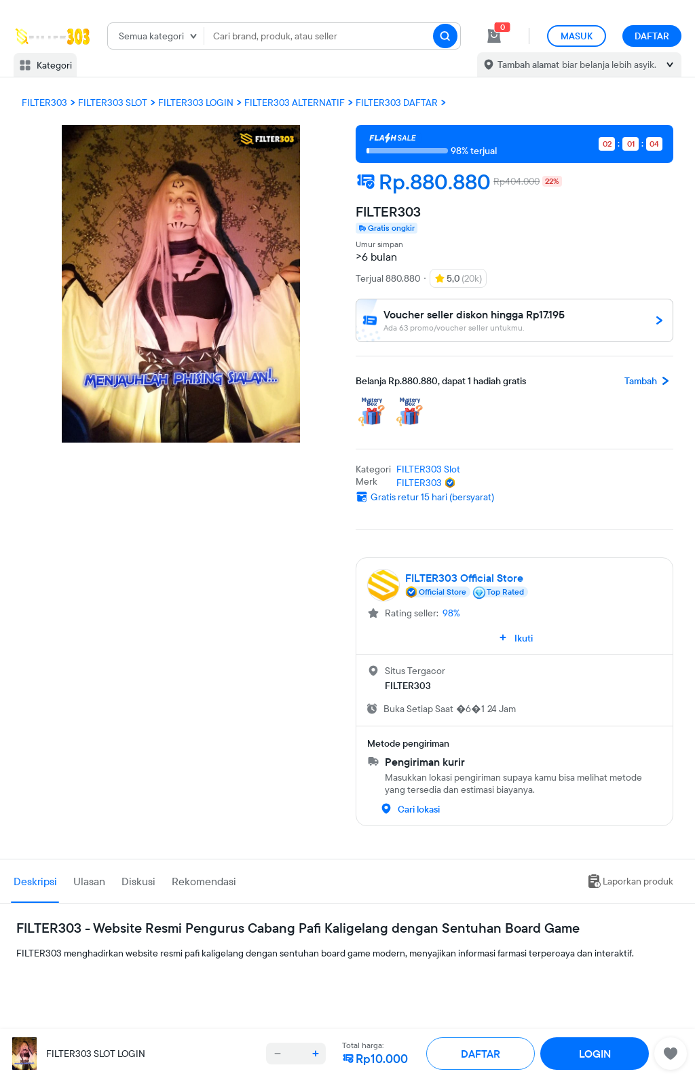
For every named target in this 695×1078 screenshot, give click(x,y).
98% (451, 613)
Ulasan (89, 881)
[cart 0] (494, 36)
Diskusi (138, 881)
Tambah (648, 381)
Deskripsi (35, 881)
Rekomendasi (204, 881)
